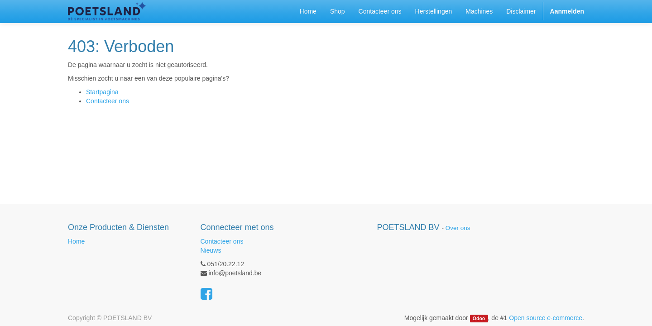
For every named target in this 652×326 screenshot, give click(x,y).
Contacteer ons (107, 101)
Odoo (479, 318)
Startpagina (102, 92)
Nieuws (211, 250)
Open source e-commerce (545, 317)
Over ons (458, 228)
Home (76, 241)
